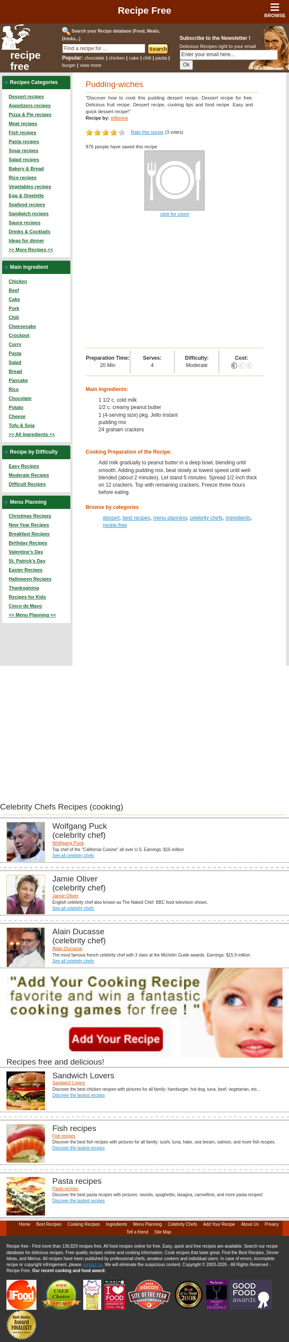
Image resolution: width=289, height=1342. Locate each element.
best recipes (137, 518)
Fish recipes (22, 132)
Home (24, 1224)
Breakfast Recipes (29, 533)
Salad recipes (24, 159)
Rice (13, 389)
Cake (14, 299)
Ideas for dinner (26, 240)
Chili (14, 317)
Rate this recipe (147, 132)
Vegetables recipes (30, 186)
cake (134, 57)
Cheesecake (22, 326)
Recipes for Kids (27, 596)
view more (90, 65)
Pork (14, 308)
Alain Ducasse (67, 948)
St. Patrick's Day (27, 560)
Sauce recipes (24, 222)
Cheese (17, 416)
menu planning (170, 518)
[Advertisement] (175, 283)
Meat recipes (23, 123)
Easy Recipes (24, 466)
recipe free (25, 61)
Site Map (162, 1232)
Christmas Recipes (30, 515)
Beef (14, 290)
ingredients (238, 518)
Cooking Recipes (83, 1224)
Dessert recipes (26, 96)
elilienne (119, 117)
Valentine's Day (26, 551)
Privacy (272, 1224)
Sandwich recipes (28, 213)
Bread (15, 371)
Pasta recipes (24, 141)
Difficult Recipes (27, 484)
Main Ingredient (29, 267)
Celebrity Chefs (182, 1224)
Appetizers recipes (30, 105)
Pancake (18, 380)
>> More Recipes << (31, 249)
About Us (250, 1224)
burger (69, 65)
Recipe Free (145, 10)
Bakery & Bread (26, 168)
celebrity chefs (206, 518)
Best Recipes (49, 1224)
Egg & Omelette (26, 195)
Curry (15, 344)
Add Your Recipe (219, 1224)
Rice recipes (22, 177)
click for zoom (174, 214)
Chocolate (20, 398)
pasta (161, 57)
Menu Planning (28, 502)
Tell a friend (137, 1232)
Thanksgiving (24, 587)
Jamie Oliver (65, 895)
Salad (15, 362)
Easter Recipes (25, 569)
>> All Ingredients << (32, 434)
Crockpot (19, 335)
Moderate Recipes (29, 475)
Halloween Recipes (30, 578)
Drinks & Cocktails (29, 231)
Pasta (15, 353)
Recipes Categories (33, 82)
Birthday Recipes (28, 542)
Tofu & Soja (21, 425)
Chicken (18, 281)
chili (147, 57)
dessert (111, 518)
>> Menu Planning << (32, 614)
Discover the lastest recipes (78, 1095)
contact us (92, 1264)
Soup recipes (23, 150)
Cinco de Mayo (25, 605)
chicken (117, 57)
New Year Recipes (29, 524)
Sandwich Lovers (68, 1082)
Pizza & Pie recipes (30, 114)
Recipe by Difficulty (33, 452)
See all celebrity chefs (73, 855)
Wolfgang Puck (68, 843)
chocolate (94, 57)
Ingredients (116, 1224)
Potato (16, 407)
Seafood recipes (27, 204)
